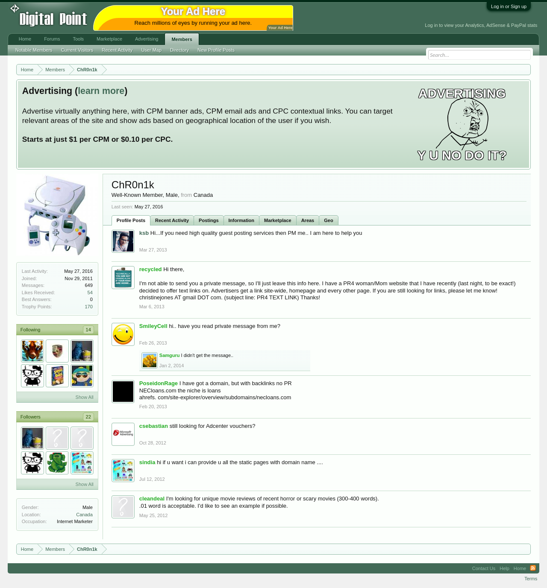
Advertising (146, 38)
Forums (52, 38)
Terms (530, 578)
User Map (151, 50)
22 (88, 416)
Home (25, 38)
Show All (85, 397)
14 (88, 329)
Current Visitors (77, 50)
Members (181, 39)
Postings (208, 220)
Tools (78, 38)
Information (242, 220)
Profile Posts (131, 220)
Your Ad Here (280, 28)
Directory (179, 50)
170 (88, 306)
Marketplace (277, 220)
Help (504, 568)
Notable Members (34, 50)
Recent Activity (172, 220)
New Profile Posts (216, 50)
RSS (532, 568)
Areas (308, 220)
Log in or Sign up (508, 6)
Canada (84, 514)
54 (90, 292)
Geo (328, 220)
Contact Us (483, 568)
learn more (101, 91)
